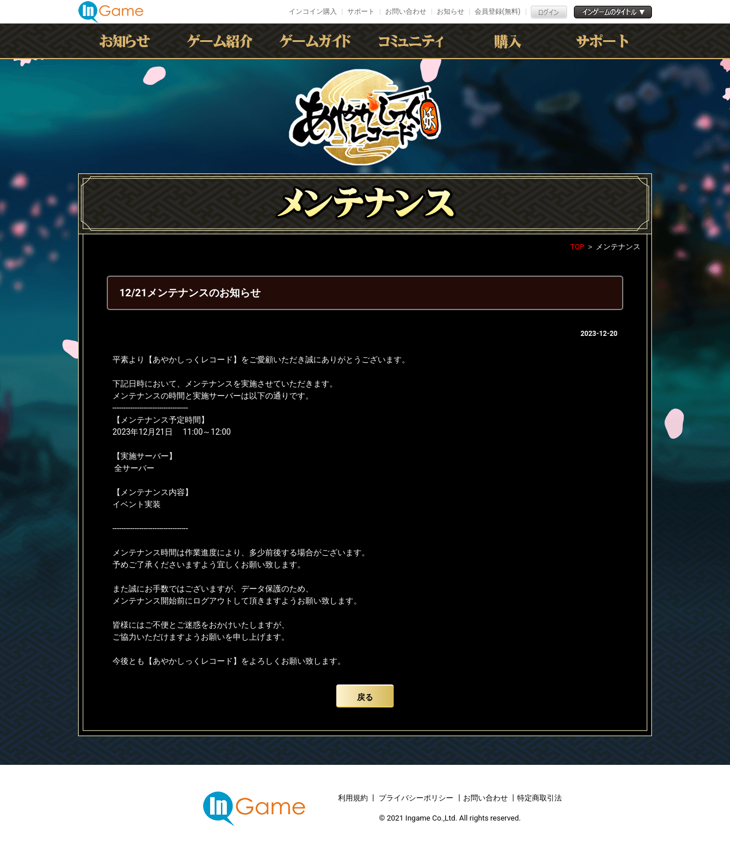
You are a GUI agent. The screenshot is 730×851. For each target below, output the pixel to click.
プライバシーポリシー (416, 798)
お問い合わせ (405, 11)
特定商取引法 (539, 798)
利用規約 (354, 798)
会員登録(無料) (498, 11)
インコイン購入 (313, 11)
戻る (365, 697)
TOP (577, 246)
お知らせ (450, 11)
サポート (361, 11)
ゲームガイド (317, 41)
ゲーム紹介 (222, 41)
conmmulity (412, 41)
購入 (508, 41)
